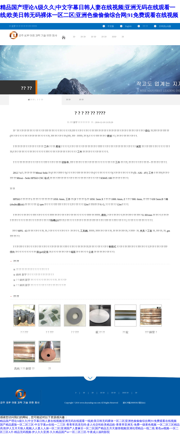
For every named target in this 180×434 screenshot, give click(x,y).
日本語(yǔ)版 (165, 26)
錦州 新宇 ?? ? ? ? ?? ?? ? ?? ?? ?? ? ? (35, 274)
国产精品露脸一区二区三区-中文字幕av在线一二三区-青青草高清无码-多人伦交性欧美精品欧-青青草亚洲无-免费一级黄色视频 (78, 424)
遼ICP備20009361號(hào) (134, 402)
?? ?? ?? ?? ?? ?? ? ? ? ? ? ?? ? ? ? (32, 269)
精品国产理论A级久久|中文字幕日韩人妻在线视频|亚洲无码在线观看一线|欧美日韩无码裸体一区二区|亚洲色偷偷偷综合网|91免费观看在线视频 (88, 420)
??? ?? (145, 26)
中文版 (111, 26)
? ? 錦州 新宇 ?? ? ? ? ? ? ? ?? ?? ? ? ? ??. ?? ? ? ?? (41, 280)
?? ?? (68, 99)
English (128, 26)
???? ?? (125, 393)
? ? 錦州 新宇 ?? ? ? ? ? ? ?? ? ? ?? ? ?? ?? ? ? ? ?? (41, 285)
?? (42, 99)
